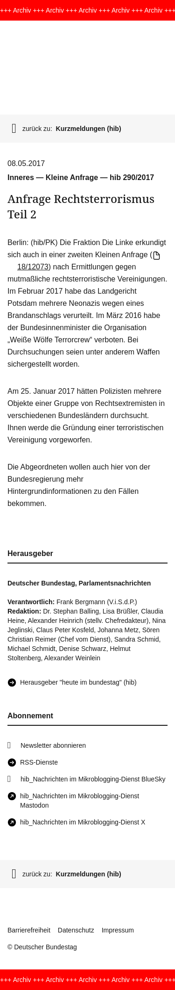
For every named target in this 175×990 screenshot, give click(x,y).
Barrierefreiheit (28, 930)
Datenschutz (76, 930)
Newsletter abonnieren (53, 745)
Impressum (118, 930)
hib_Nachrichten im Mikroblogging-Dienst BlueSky (93, 779)
